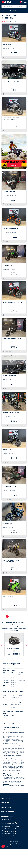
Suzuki (6, 768)
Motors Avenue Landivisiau (10, 826)
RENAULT (20, 697)
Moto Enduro (6, 682)
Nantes (12, 715)
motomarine (7, 752)
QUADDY (20, 695)
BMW (4, 697)
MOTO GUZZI (14, 704)
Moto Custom (6, 680)
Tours (19, 715)
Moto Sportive (14, 680)
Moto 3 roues (6, 674)
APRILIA (5, 695)
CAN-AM (5, 700)
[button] (3, 151)
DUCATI (5, 704)
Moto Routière (14, 677)
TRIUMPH (20, 702)
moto (17, 751)
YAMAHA (20, 704)
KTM (12, 702)
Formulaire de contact (7, 819)
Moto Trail (13, 686)
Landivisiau (5, 715)
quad (5, 753)
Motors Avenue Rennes (9, 833)
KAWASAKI (13, 700)
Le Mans (5, 717)
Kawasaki (21, 767)
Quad (12, 672)
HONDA (12, 695)
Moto (4, 672)
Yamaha (10, 768)
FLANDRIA (5, 707)
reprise (4, 785)
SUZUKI (20, 700)
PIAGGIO (13, 707)
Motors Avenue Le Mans (10, 829)
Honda (16, 767)
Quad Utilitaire (21, 680)
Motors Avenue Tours (9, 836)
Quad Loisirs (21, 677)
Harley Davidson (11, 767)
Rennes (12, 717)
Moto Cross (5, 677)
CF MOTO (5, 702)
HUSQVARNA (14, 697)
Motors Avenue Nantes (9, 831)
